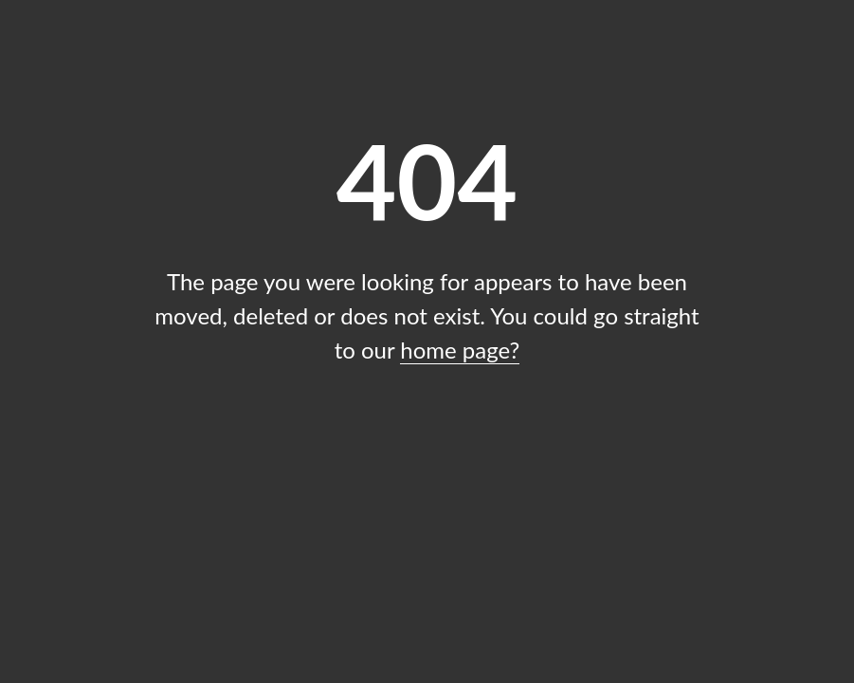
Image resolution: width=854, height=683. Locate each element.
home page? (459, 349)
